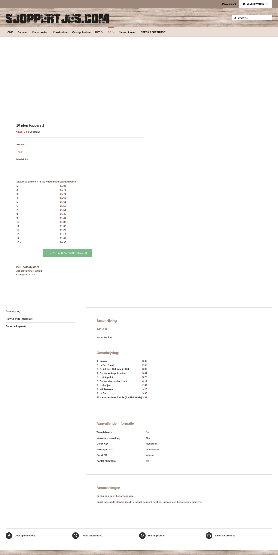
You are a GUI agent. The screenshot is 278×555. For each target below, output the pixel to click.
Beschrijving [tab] (13, 311)
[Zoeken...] (252, 17)
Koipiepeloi (106, 377)
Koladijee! (106, 385)
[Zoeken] (235, 17)
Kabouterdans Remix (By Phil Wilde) (121, 397)
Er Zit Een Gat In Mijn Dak (115, 369)
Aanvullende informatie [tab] (19, 318)
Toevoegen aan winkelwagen (67, 253)
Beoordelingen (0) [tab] (16, 326)
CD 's (32, 274)
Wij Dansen (106, 389)
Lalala (103, 361)
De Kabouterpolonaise (113, 373)
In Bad (103, 393)
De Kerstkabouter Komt (113, 381)
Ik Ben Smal (107, 365)
